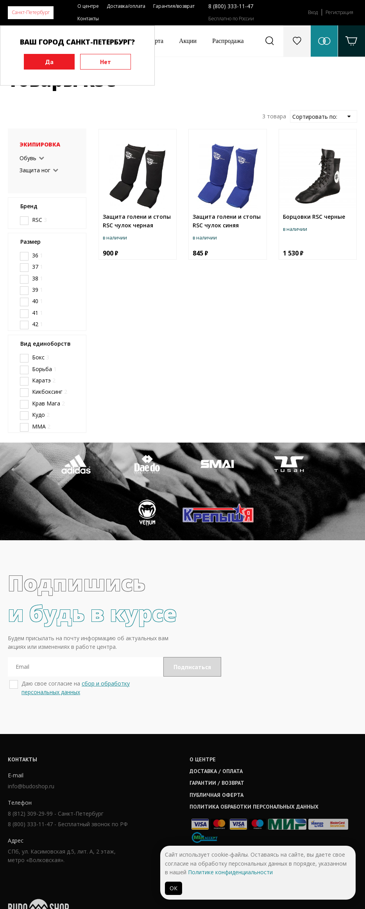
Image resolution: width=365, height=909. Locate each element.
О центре (88, 6)
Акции (188, 41)
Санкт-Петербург (31, 12)
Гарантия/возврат (174, 6)
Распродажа (228, 41)
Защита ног (35, 170)
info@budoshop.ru (31, 802)
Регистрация (339, 12)
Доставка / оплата (174, 785)
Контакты (88, 18)
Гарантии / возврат (175, 797)
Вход (313, 12)
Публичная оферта (175, 809)
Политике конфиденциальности (230, 872)
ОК (173, 888)
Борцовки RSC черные (314, 216)
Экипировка (40, 144)
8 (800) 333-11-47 (230, 6)
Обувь (28, 158)
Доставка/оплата (126, 6)
